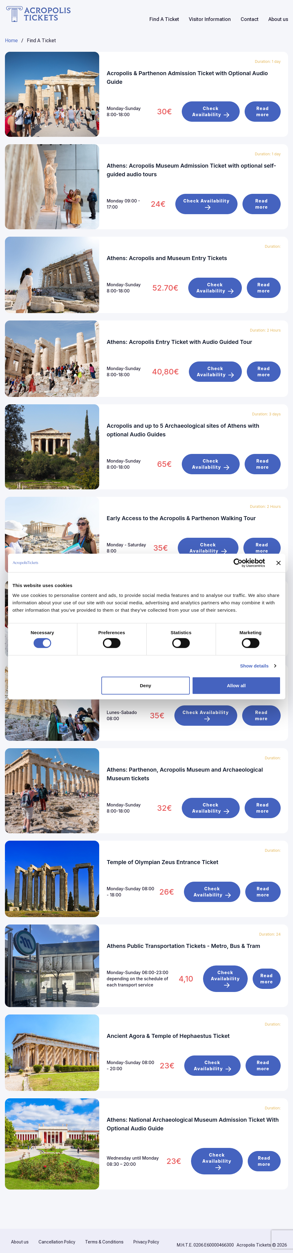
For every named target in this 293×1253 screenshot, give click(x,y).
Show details (254, 665)
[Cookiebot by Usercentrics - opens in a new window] (238, 563)
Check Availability (211, 111)
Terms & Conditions (104, 1233)
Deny (145, 685)
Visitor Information (210, 19)
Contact (249, 19)
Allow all (236, 685)
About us (278, 19)
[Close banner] (278, 563)
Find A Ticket (164, 19)
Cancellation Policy (57, 1233)
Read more (262, 111)
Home (11, 40)
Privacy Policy (146, 1233)
